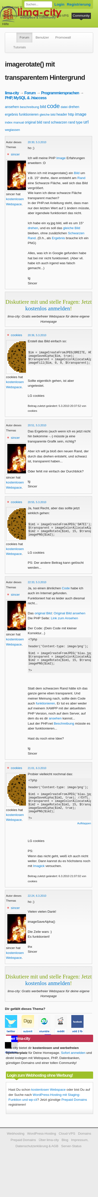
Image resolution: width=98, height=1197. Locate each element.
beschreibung (29, 107)
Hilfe (5, 24)
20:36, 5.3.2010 (37, 335)
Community (81, 15)
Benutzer (42, 37)
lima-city (12, 93)
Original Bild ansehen (69, 619)
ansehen (12, 107)
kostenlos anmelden (47, 308)
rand (46, 122)
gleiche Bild (71, 228)
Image (61, 158)
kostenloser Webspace (19, 7)
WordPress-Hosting (16, 15)
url (86, 121)
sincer (15, 154)
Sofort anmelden (73, 1074)
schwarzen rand (63, 122)
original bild (33, 122)
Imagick (39, 887)
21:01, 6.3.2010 (37, 781)
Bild (77, 173)
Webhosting (15, 1154)
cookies (16, 335)
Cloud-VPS (60, 15)
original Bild (43, 619)
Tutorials (19, 47)
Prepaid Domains (74, 1121)
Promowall (63, 37)
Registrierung (79, 4)
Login (59, 4)
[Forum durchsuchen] (38, 4)
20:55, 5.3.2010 (37, 505)
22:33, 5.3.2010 (37, 588)
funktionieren (28, 114)
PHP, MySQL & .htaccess (26, 98)
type (79, 122)
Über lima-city (49, 1161)
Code (66, 594)
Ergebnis (58, 238)
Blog (64, 1161)
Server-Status (71, 1167)
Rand (81, 178)
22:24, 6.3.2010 (37, 916)
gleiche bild (47, 114)
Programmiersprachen (60, 93)
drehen (74, 107)
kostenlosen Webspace (48, 1111)
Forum (24, 37)
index (8, 122)
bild (43, 107)
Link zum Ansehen (64, 624)
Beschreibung (64, 737)
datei (64, 107)
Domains (41, 15)
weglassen (12, 130)
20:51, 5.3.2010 (37, 428)
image (80, 114)
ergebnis (11, 114)
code (53, 106)
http (71, 114)
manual (18, 122)
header (61, 114)
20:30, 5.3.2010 (37, 142)
